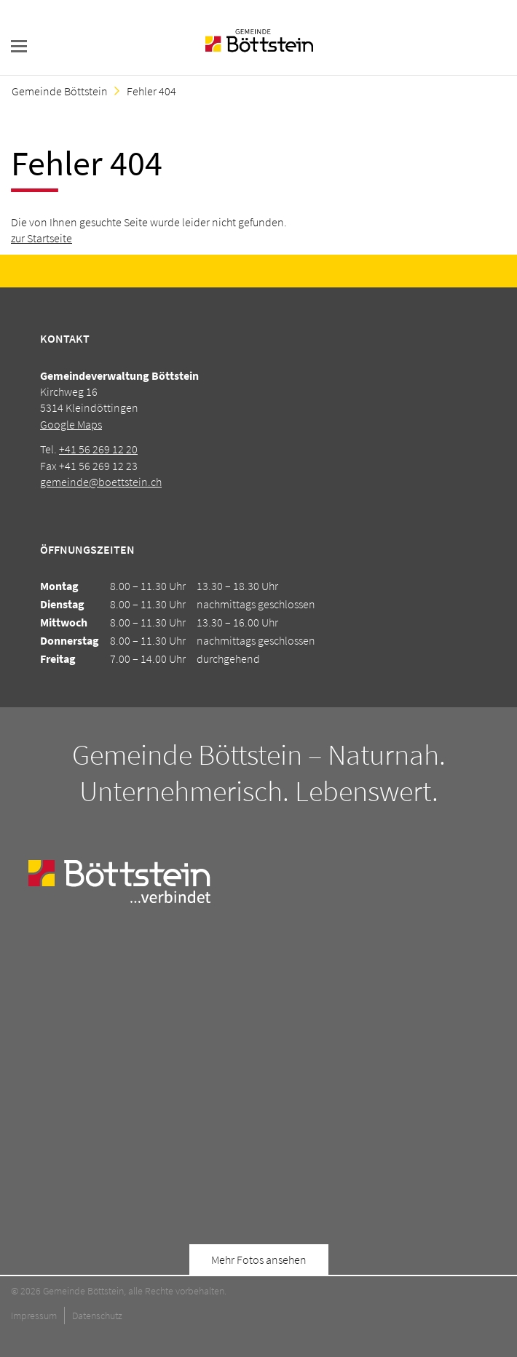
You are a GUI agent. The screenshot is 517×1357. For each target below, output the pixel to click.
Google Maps (71, 424)
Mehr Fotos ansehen (259, 1259)
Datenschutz (97, 1315)
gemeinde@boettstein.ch (101, 481)
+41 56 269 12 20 (98, 449)
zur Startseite (41, 238)
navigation (19, 46)
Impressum (34, 1315)
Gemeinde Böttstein (60, 91)
